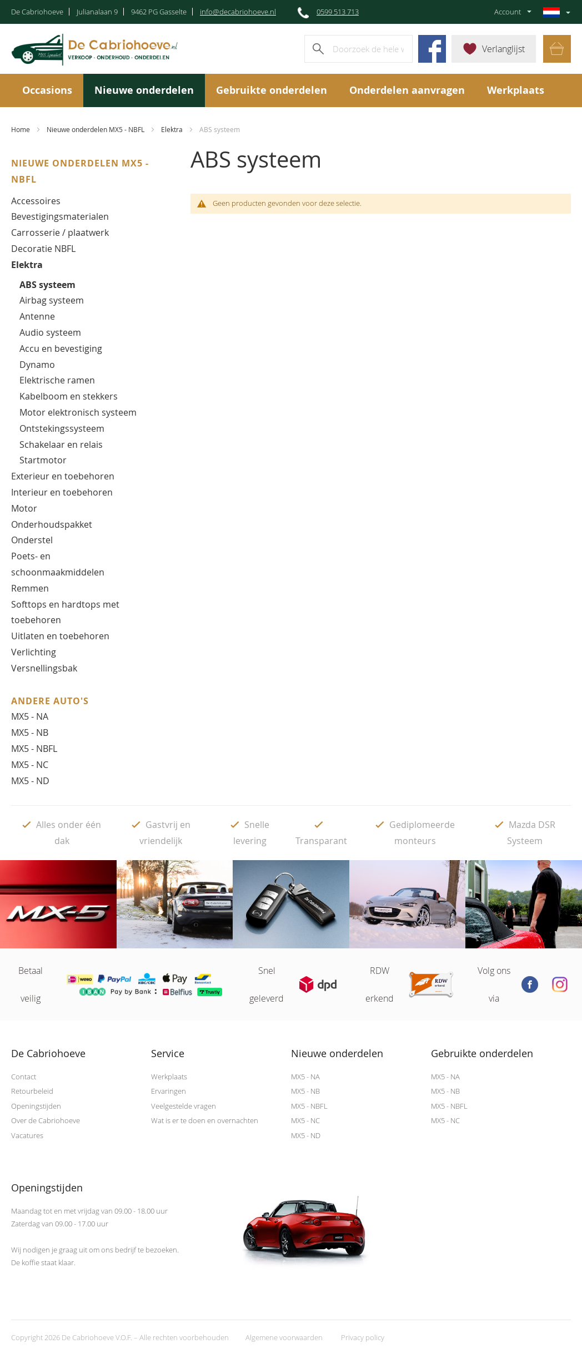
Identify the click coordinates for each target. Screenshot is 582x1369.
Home (20, 129)
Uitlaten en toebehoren (60, 636)
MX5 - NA (29, 716)
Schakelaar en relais (61, 444)
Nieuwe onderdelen (144, 90)
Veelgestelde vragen (183, 1106)
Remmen (30, 588)
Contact (23, 1077)
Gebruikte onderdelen (271, 90)
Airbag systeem (51, 300)
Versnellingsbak (44, 668)
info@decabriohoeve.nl (238, 12)
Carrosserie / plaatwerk (60, 232)
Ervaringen (168, 1091)
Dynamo (37, 364)
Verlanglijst (503, 49)
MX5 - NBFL (34, 748)
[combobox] (358, 49)
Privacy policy (362, 1337)
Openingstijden (36, 1106)
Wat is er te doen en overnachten (204, 1120)
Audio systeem (50, 332)
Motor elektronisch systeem (78, 412)
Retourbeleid (32, 1091)
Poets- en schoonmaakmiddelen (57, 564)
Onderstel (32, 540)
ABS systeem (47, 285)
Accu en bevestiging (60, 348)
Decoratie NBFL (43, 249)
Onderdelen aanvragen (407, 90)
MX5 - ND (30, 781)
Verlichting (33, 652)
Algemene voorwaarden (284, 1337)
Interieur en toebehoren (62, 492)
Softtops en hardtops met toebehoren (65, 612)
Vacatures (27, 1135)
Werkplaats (515, 90)
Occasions (47, 90)
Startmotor (43, 460)
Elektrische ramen (57, 380)
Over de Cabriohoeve (45, 1120)
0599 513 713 (338, 12)
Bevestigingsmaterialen (60, 216)
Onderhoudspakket (51, 524)
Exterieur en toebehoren (62, 476)
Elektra (172, 129)
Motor (24, 508)
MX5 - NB (29, 732)
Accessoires (36, 201)
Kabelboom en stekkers (68, 396)
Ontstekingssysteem (61, 428)
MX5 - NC (29, 765)
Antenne (37, 316)
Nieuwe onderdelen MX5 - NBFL (95, 129)
